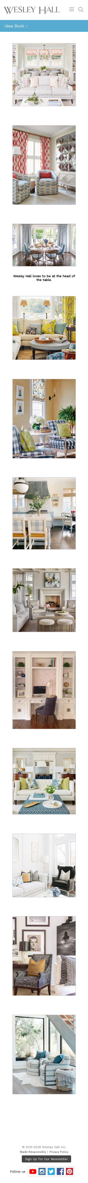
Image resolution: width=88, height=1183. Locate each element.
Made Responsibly (33, 1152)
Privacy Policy (59, 1152)
